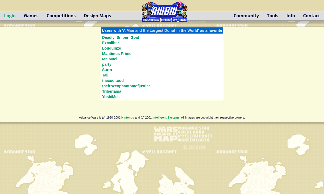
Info (290, 16)
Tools (272, 16)
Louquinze (111, 48)
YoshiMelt (111, 97)
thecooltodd (113, 80)
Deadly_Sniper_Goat (120, 37)
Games (31, 16)
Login (10, 16)
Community (246, 16)
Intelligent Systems (166, 117)
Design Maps (97, 16)
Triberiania (111, 91)
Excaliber (110, 43)
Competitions (61, 16)
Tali (105, 75)
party (106, 64)
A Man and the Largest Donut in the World (160, 30)
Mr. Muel (109, 59)
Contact (311, 16)
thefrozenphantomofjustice (126, 86)
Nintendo (127, 117)
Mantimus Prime (116, 53)
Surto (107, 70)
